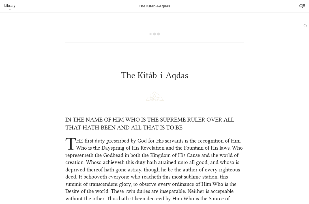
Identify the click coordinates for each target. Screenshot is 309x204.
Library (10, 5)
